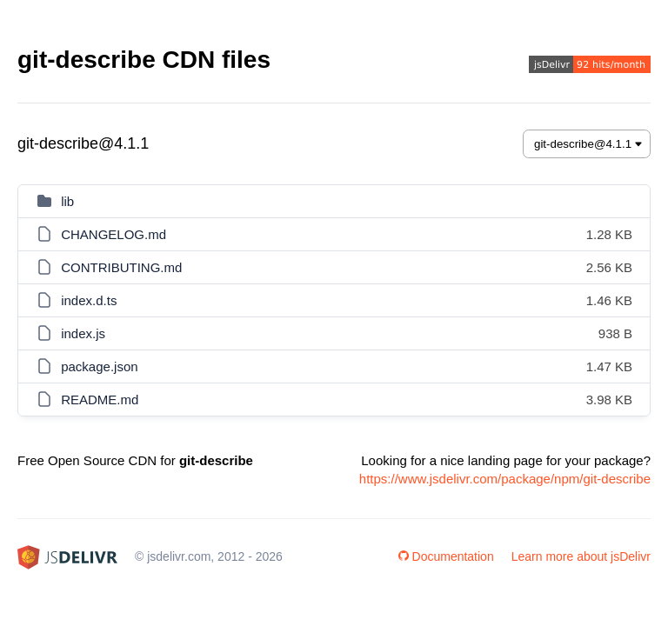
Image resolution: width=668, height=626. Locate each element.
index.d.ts (89, 300)
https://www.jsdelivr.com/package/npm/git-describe (505, 478)
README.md (99, 399)
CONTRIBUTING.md (121, 267)
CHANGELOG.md (113, 234)
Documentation (446, 556)
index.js (83, 333)
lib (67, 201)
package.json (99, 366)
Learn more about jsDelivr (581, 556)
